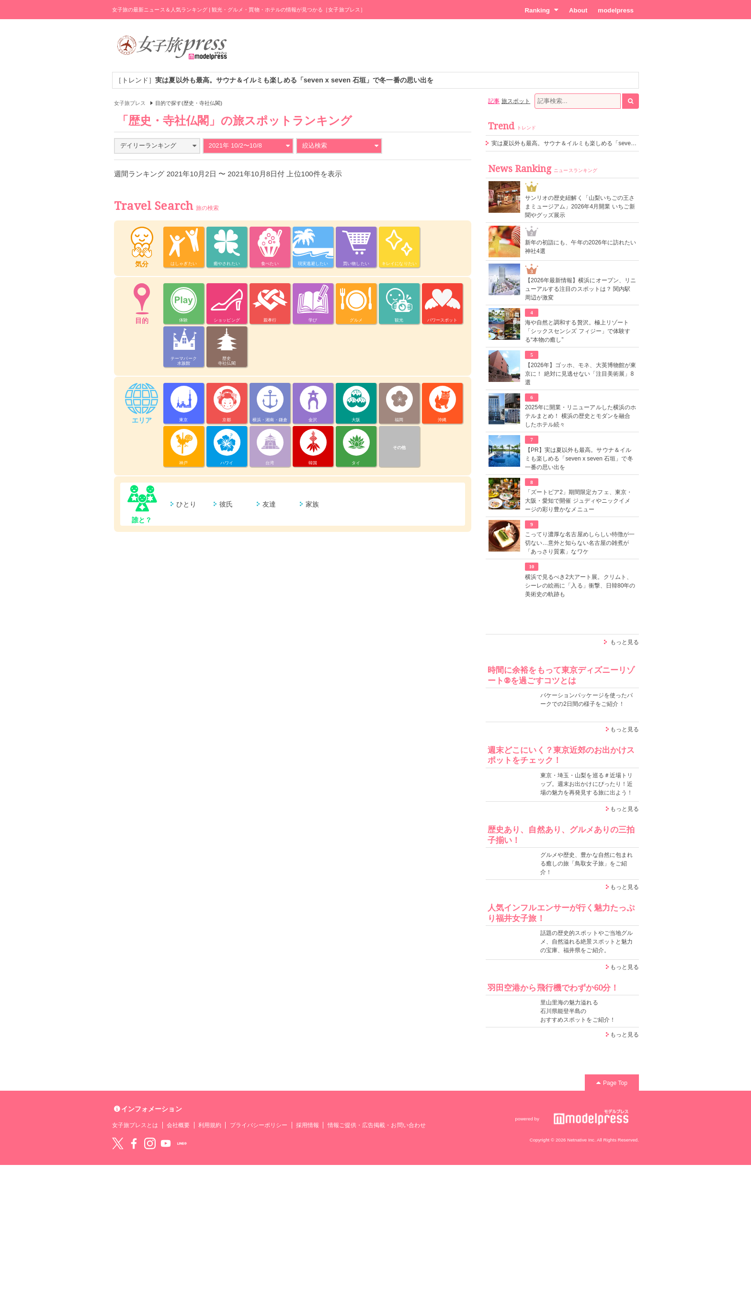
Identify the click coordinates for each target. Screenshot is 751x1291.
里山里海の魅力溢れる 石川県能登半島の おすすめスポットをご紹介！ (577, 1011)
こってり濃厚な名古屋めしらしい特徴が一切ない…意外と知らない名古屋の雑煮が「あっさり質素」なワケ (580, 543)
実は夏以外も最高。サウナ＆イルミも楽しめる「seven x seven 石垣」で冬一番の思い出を (609, 143)
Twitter (118, 1143)
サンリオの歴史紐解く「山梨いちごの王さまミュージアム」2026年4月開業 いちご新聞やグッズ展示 (580, 207)
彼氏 (226, 504)
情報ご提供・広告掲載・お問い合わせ (377, 1125)
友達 (269, 504)
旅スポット (515, 101)
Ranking (541, 10)
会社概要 (178, 1125)
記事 (494, 101)
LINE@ (182, 1143)
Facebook (133, 1143)
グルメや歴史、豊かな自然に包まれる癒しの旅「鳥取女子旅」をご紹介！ (586, 864)
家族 (312, 504)
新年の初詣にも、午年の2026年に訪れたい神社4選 (580, 246)
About (578, 10)
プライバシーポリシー (259, 1125)
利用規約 (209, 1125)
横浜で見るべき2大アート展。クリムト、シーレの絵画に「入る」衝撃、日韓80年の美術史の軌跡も (580, 586)
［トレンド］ (274, 80)
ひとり (186, 504)
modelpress (616, 10)
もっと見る (624, 642)
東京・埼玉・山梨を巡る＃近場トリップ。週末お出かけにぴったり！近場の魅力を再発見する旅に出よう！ (586, 784)
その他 (399, 447)
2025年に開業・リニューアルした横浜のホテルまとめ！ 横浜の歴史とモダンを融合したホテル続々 (580, 416)
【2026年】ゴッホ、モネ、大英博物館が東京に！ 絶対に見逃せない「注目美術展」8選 (580, 374)
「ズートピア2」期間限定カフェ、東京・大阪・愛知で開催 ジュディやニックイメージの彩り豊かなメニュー (578, 501)
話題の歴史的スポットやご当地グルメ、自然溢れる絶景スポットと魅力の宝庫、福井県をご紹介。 (586, 942)
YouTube (165, 1143)
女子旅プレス (130, 103)
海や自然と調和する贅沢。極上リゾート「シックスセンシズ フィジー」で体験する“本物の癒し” (577, 331)
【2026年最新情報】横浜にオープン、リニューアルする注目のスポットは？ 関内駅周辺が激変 (580, 289)
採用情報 (307, 1125)
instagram (150, 1143)
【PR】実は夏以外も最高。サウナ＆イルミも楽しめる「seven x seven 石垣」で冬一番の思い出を (579, 459)
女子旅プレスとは (135, 1125)
